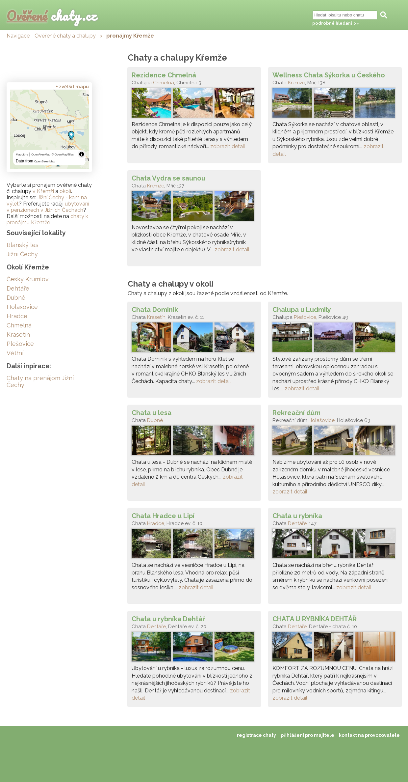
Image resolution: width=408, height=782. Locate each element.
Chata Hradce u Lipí (163, 515)
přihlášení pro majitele (307, 735)
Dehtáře (297, 523)
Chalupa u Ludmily (301, 309)
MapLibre (22, 154)
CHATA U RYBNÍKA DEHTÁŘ (314, 619)
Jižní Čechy (22, 254)
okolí (65, 191)
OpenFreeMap (40, 154)
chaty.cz (52, 15)
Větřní (15, 352)
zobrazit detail (227, 146)
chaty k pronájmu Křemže (47, 219)
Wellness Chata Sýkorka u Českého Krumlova (328, 75)
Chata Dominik (155, 309)
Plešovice (305, 317)
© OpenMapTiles (63, 154)
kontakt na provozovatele (369, 735)
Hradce (155, 523)
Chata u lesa (151, 412)
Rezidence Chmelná (164, 75)
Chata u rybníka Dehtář (168, 619)
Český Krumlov (28, 279)
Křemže (296, 83)
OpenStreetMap (44, 161)
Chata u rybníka (297, 515)
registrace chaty (256, 735)
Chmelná (163, 83)
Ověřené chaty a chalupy (65, 36)
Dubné (155, 420)
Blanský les (22, 244)
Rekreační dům (296, 412)
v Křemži (43, 191)
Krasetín (156, 317)
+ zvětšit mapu (72, 86)
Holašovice (322, 420)
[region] (49, 129)
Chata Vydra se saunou (168, 178)
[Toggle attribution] (82, 154)
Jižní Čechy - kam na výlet (47, 200)
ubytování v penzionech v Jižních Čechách (48, 207)
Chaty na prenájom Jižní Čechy (40, 381)
